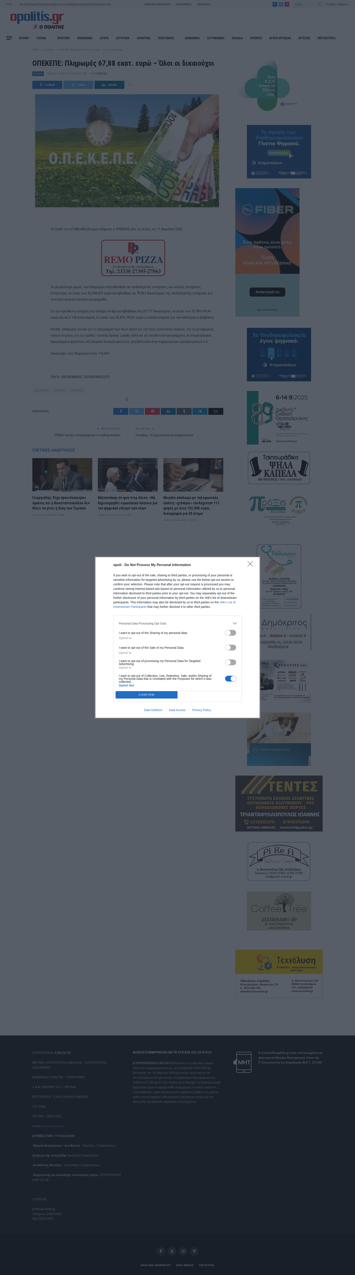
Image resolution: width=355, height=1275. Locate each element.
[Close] (252, 565)
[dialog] (177, 637)
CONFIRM (147, 695)
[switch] (230, 633)
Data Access (177, 710)
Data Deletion (153, 710)
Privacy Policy (201, 710)
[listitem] (177, 623)
